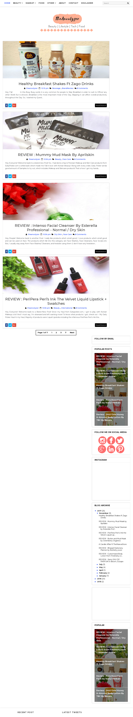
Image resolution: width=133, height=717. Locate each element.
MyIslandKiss (96, 526)
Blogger (94, 544)
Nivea (118, 651)
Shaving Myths (97, 673)
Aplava (94, 535)
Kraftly (109, 477)
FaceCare (95, 437)
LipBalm (105, 437)
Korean (94, 522)
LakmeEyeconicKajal (99, 620)
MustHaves (106, 647)
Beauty (49, 170)
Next (63, 363)
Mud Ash (94, 647)
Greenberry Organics (100, 508)
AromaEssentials (107, 535)
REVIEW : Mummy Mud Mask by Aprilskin (47, 165)
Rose (93, 669)
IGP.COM (94, 602)
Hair (121, 584)
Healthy (101, 598)
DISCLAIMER (87, 3)
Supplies (94, 687)
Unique (119, 687)
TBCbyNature (107, 687)
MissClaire (107, 638)
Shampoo (120, 669)
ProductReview (97, 442)
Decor (104, 495)
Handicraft (107, 589)
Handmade (116, 508)
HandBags (95, 589)
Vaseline (94, 691)
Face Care (57, 170)
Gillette (110, 464)
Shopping (110, 451)
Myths (119, 482)
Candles (108, 549)
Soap (106, 678)
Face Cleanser (108, 500)
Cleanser (112, 553)
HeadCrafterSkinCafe (100, 513)
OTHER (51, 3)
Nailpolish (108, 651)
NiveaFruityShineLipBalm (101, 656)
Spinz (113, 678)
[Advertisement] (111, 308)
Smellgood (96, 678)
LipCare (108, 433)
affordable (118, 696)
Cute (93, 566)
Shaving (113, 486)
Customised (115, 562)
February (103, 277)
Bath (111, 491)
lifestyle (95, 705)
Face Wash (95, 571)
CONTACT (74, 3)
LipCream (104, 522)
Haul (93, 598)
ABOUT (62, 3)
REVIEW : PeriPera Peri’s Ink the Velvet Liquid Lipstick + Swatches (46, 329)
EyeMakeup (115, 495)
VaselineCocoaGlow (110, 691)
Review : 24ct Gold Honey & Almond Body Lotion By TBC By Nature (110, 121)
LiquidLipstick (107, 482)
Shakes (110, 669)
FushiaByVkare (97, 464)
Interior (108, 607)
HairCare (94, 473)
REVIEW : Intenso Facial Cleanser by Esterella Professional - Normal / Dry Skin (47, 246)
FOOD (42, 3)
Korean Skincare (110, 611)
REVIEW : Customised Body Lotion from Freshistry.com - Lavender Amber (111, 77)
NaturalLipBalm (98, 446)
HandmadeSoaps (117, 593)
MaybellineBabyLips (112, 633)
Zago (108, 696)
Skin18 (109, 673)
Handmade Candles (99, 593)
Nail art (117, 647)
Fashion (108, 459)
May (101, 271)
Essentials (113, 566)
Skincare (113, 424)
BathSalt (95, 495)
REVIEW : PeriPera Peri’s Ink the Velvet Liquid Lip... (112, 238)
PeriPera (105, 664)
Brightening (96, 549)
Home (8, 3)
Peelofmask (96, 660)
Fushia (117, 459)
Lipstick (94, 482)
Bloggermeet (109, 455)
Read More (82, 110)
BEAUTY (17, 3)
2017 (99, 215)
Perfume (94, 664)
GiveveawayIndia (109, 584)
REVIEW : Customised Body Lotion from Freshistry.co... (111, 259)
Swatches (95, 428)
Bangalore (95, 455)
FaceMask (111, 442)
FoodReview (96, 575)
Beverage (47, 93)
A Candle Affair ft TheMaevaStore (113, 248)
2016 (99, 283)
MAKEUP (30, 3)
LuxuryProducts (98, 624)
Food (117, 571)
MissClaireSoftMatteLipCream (104, 642)
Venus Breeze (96, 696)
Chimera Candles (98, 553)
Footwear (109, 575)
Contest (108, 557)
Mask (113, 629)
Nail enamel (96, 651)
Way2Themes (26, 714)
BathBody (119, 433)
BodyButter (107, 544)
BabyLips (94, 540)
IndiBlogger (96, 607)
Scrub (100, 669)
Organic (118, 656)
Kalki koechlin (97, 477)
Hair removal (112, 468)
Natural (115, 437)
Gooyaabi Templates (54, 714)
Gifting (94, 580)
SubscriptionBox (98, 682)
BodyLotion (96, 459)
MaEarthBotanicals (99, 629)
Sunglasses (114, 682)
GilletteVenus (97, 468)
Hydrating (112, 598)
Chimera (118, 549)
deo (101, 700)
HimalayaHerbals (98, 517)
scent (104, 705)
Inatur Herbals (107, 602)
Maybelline (95, 633)
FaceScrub (107, 571)
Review (94, 424)
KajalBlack (95, 611)
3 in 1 (120, 531)
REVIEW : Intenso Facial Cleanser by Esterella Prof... (113, 232)
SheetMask (110, 526)
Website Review (109, 428)
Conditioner (96, 557)
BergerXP (105, 540)
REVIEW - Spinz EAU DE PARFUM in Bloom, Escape (111, 264)
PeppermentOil (110, 660)
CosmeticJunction (99, 562)
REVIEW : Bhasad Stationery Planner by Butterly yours (111, 253)
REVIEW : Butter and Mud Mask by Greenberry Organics (112, 243)
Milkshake (95, 638)
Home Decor (113, 517)
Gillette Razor (106, 580)
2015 (99, 285)
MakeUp (111, 446)
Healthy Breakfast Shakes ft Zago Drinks (46, 88)
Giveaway (95, 584)
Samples (102, 486)
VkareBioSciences (98, 491)
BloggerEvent (97, 451)
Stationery (96, 531)
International (57, 336)
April (101, 274)
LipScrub (120, 477)
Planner (115, 664)
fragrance (111, 700)
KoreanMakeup (97, 615)
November (104, 217)
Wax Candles (109, 531)
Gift (118, 575)
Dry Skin (48, 253)
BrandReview (58, 93)
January (103, 280)
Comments (72, 93)
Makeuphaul (116, 522)
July (101, 268)
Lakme (109, 615)
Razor (93, 486)
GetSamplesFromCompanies (102, 504)
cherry (94, 700)
